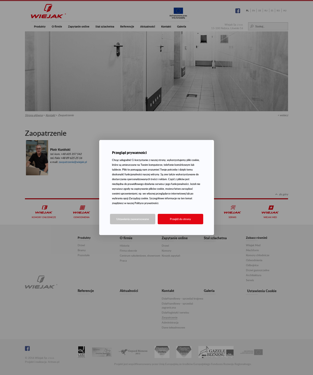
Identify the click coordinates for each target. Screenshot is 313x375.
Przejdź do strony (180, 219)
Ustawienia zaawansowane (132, 219)
